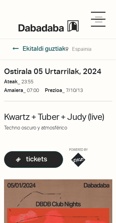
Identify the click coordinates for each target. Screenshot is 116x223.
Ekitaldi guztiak (39, 48)
